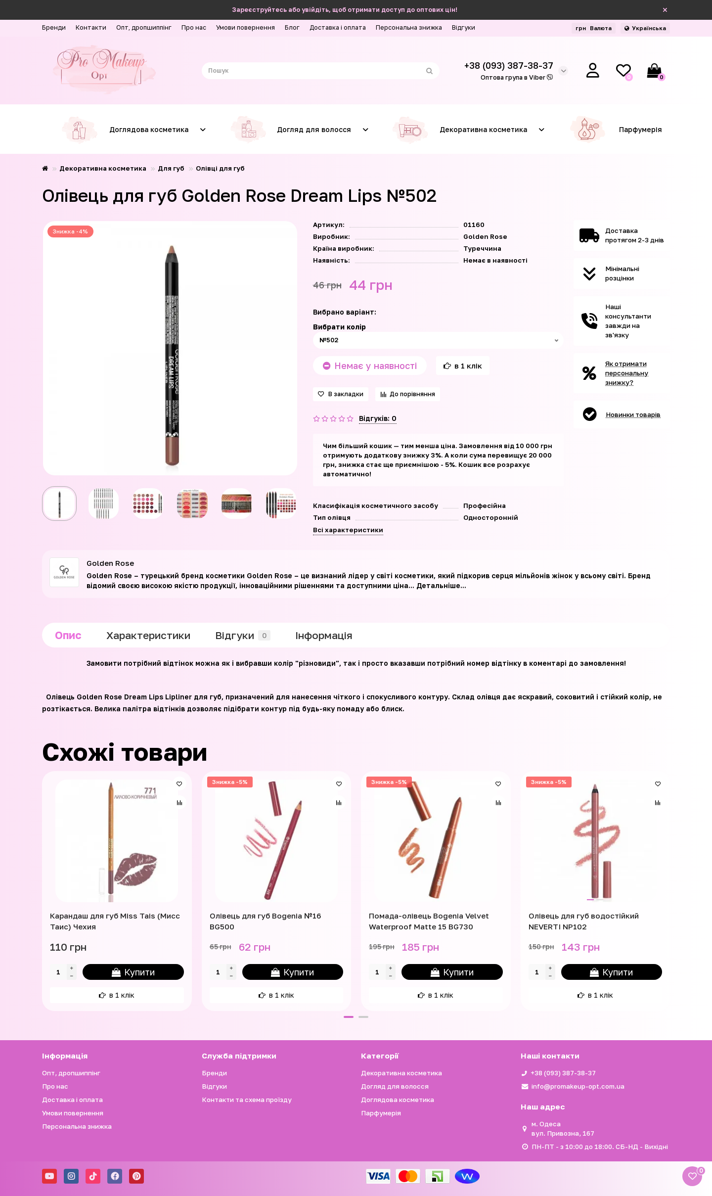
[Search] (321, 70)
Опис (68, 635)
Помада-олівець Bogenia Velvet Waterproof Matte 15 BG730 (429, 921)
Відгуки (463, 27)
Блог (292, 27)
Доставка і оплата (338, 27)
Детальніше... (441, 585)
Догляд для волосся (287, 129)
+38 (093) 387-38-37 (563, 1073)
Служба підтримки (239, 1055)
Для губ (171, 168)
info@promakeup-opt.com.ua (578, 1086)
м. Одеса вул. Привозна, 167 (563, 1128)
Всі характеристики (348, 530)
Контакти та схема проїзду (247, 1100)
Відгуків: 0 (378, 418)
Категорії (380, 1055)
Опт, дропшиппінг (144, 27)
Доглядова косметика (122, 129)
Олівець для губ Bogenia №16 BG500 (265, 921)
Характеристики (148, 635)
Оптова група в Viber (517, 77)
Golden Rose (485, 236)
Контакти (91, 27)
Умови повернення (245, 27)
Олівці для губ (220, 168)
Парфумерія (615, 129)
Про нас (193, 27)
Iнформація (324, 635)
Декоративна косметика (457, 129)
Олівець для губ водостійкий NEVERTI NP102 (584, 921)
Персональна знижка (409, 27)
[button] (349, 1017)
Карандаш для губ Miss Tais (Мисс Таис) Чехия (115, 921)
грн (594, 28)
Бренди (54, 27)
